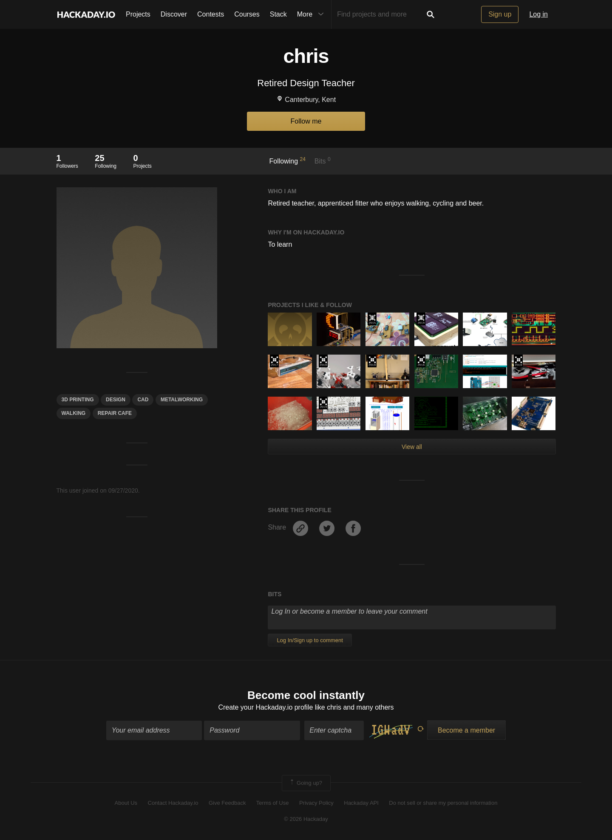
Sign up (499, 14)
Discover (174, 14)
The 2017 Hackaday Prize (274, 361)
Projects (138, 14)
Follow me (306, 121)
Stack (278, 14)
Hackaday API (361, 803)
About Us (126, 803)
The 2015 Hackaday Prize (372, 319)
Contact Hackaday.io (173, 803)
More (312, 14)
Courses (247, 14)
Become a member (466, 730)
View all (412, 446)
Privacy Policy (316, 803)
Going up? (306, 783)
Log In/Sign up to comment (310, 640)
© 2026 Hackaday (306, 819)
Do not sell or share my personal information (443, 803)
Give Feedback (227, 803)
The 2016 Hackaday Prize (420, 361)
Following (287, 160)
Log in (538, 14)
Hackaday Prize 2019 (323, 403)
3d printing (78, 400)
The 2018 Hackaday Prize (323, 361)
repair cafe (115, 413)
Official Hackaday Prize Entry (420, 319)
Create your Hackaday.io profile (265, 707)
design (115, 400)
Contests (210, 14)
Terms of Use (272, 803)
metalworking (182, 400)
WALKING (74, 413)
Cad (142, 400)
